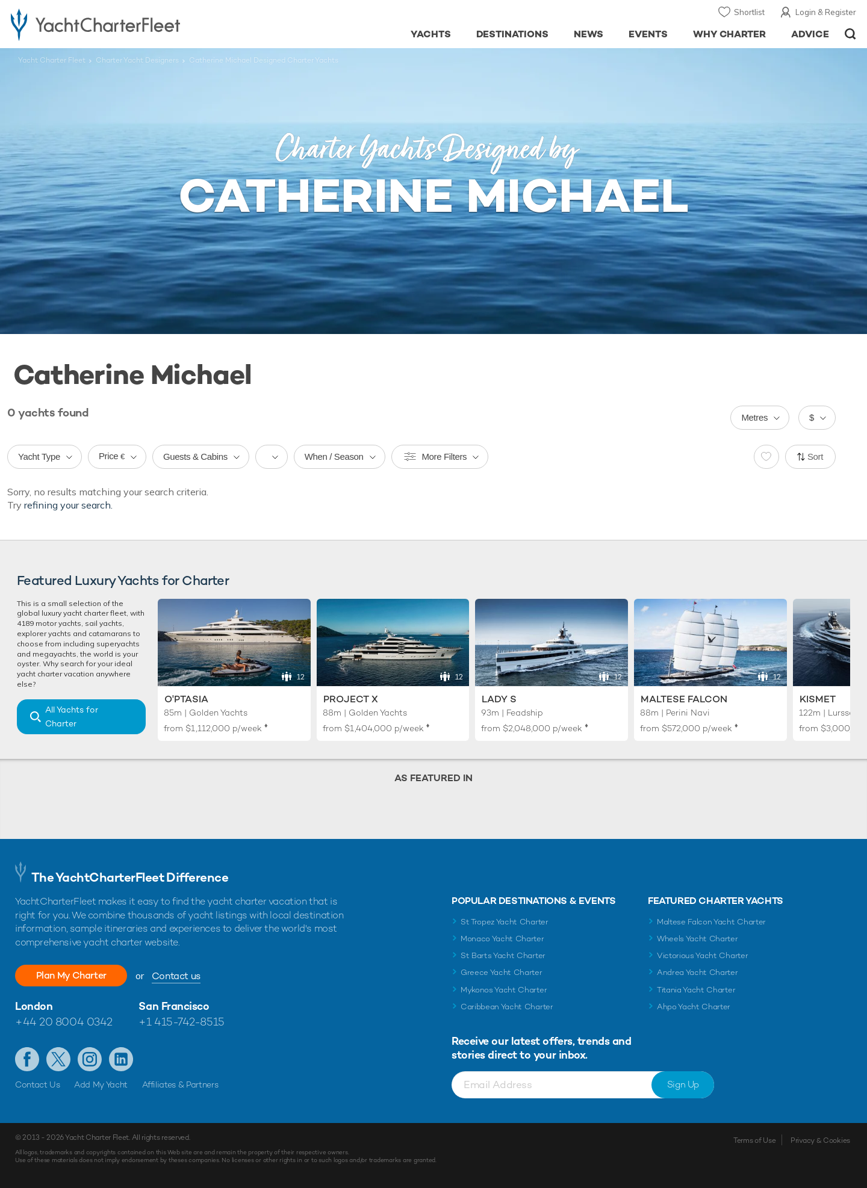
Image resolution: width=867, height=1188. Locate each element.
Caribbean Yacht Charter (507, 1006)
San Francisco (173, 1006)
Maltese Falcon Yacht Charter (711, 922)
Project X (350, 699)
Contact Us (37, 1084)
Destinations (512, 34)
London (33, 1006)
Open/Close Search (850, 34)
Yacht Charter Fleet (51, 60)
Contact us (178, 976)
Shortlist (749, 12)
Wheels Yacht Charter (697, 938)
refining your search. (68, 505)
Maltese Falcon (684, 699)
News (588, 34)
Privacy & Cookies (820, 1140)
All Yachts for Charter (71, 716)
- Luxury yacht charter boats (133, 24)
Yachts (431, 34)
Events (648, 34)
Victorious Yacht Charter (702, 955)
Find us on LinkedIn (121, 1059)
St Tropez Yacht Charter (504, 922)
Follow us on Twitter (58, 1059)
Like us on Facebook (27, 1059)
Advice (810, 34)
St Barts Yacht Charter (503, 955)
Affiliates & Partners (180, 1084)
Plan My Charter (72, 975)
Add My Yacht (101, 1084)
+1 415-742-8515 (181, 1022)
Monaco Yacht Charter (502, 938)
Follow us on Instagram (90, 1059)
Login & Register (825, 12)
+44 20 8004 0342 (64, 1022)
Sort (815, 456)
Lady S (499, 699)
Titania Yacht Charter (696, 990)
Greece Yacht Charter (501, 972)
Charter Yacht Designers (137, 60)
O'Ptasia (186, 699)
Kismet (818, 699)
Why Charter (729, 34)
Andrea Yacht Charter (697, 972)
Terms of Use (754, 1140)
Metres (754, 417)
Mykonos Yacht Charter (504, 990)
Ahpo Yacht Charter (693, 1006)
